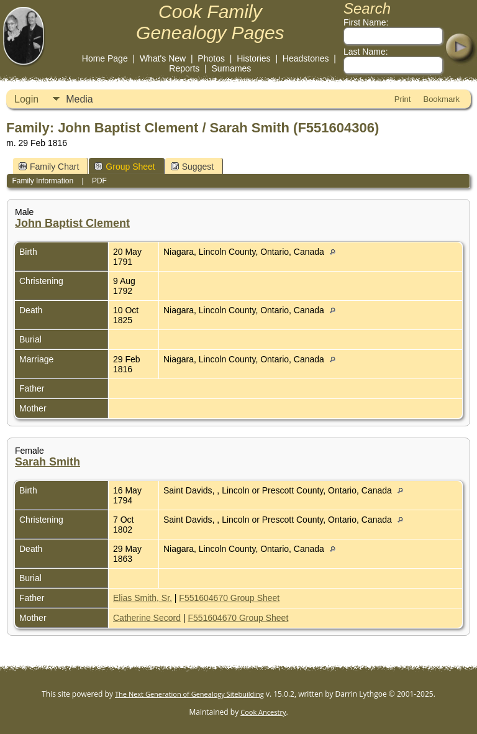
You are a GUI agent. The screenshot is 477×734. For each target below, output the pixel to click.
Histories (253, 58)
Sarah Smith (47, 462)
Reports (184, 68)
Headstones (306, 58)
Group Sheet (124, 167)
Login (26, 99)
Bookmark (441, 99)
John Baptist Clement (72, 223)
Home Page (105, 58)
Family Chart (49, 167)
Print (402, 99)
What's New (163, 58)
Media (79, 99)
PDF (99, 181)
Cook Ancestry (263, 712)
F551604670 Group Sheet (229, 598)
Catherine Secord (147, 618)
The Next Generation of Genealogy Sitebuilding (189, 694)
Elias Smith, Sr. (142, 598)
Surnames (232, 68)
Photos (211, 58)
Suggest (192, 167)
